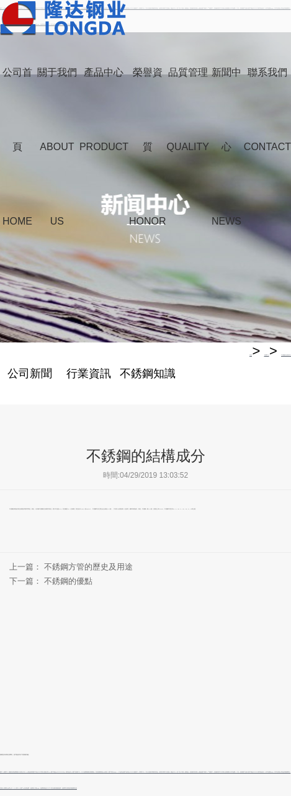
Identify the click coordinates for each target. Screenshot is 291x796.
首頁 (250, 355)
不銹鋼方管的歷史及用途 (88, 566)
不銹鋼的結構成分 (286, 355)
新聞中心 (266, 355)
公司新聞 (29, 373)
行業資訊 (88, 373)
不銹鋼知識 (148, 373)
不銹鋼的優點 (68, 581)
